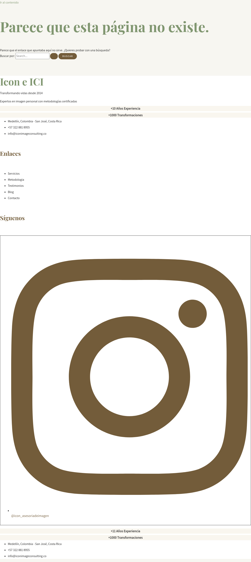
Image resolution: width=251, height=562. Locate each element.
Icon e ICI (22, 81)
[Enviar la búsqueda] (54, 56)
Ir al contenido (9, 2)
